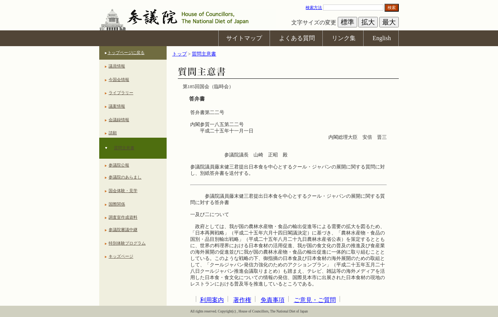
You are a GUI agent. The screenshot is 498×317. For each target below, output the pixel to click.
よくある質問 (297, 38)
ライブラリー (121, 92)
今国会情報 (119, 79)
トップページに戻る (126, 52)
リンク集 (344, 38)
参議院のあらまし (125, 177)
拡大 (368, 22)
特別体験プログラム (127, 243)
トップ (179, 54)
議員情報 (117, 66)
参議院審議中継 (123, 229)
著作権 (242, 300)
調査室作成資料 (123, 217)
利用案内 (212, 300)
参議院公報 (119, 165)
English (382, 38)
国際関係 (117, 204)
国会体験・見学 (123, 190)
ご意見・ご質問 (315, 300)
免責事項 (273, 300)
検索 (392, 7)
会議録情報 (119, 119)
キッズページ (121, 256)
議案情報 (117, 106)
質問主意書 (124, 148)
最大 (389, 22)
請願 (113, 133)
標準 (347, 22)
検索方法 (314, 7)
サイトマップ (244, 38)
